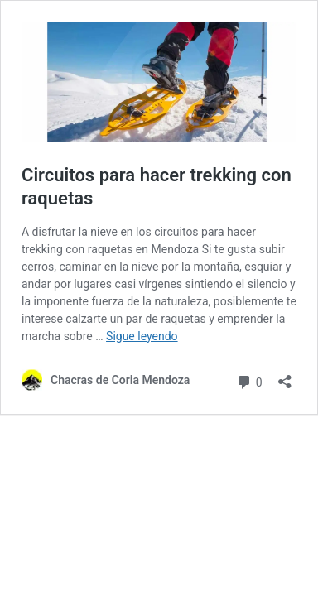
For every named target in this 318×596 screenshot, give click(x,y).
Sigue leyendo (142, 336)
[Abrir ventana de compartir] (284, 376)
